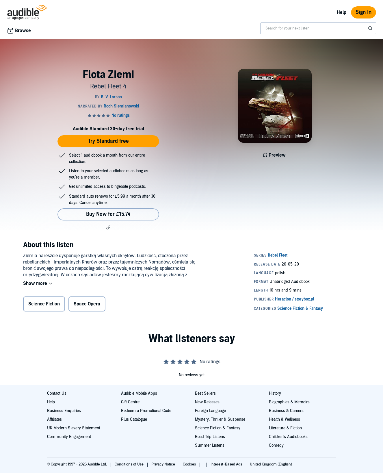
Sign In (363, 12)
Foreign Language (210, 410)
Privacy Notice (163, 464)
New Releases (207, 402)
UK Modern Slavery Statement (73, 428)
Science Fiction (44, 304)
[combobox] (318, 28)
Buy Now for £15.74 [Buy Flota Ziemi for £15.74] (108, 214)
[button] (108, 227)
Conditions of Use (129, 464)
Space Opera (87, 304)
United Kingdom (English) (271, 464)
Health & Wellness (284, 419)
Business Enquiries (64, 410)
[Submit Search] (371, 28)
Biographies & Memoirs (289, 402)
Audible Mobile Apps (139, 393)
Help (341, 12)
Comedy (276, 445)
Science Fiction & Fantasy (217, 428)
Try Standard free (108, 141)
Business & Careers (286, 410)
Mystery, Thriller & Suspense (220, 419)
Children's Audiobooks (288, 436)
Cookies (190, 464)
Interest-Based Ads (227, 464)
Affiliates (54, 419)
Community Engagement (69, 436)
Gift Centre (130, 402)
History (275, 393)
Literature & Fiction (285, 428)
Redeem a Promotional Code (146, 410)
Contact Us (56, 393)
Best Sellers (205, 393)
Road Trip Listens (210, 436)
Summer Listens (209, 445)
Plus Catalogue (134, 419)
